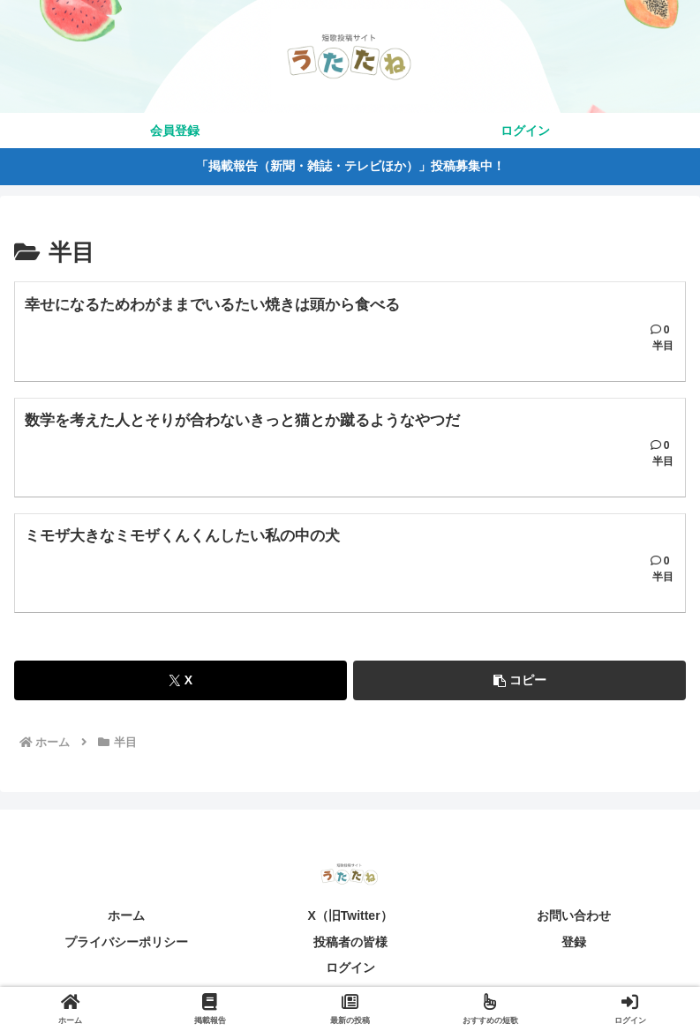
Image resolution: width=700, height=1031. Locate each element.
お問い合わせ (574, 922)
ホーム (126, 922)
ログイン (350, 974)
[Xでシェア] (180, 687)
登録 (573, 949)
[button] (519, 687)
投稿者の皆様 (350, 949)
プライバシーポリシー (126, 949)
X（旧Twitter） (349, 922)
